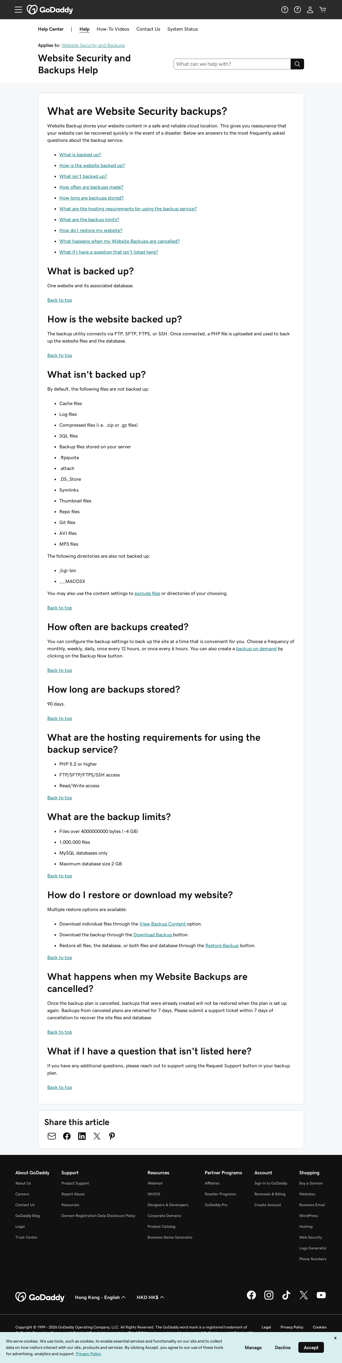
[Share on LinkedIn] (81, 1136)
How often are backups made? (91, 186)
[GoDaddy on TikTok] (286, 1298)
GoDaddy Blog (27, 1216)
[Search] (297, 64)
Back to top (59, 299)
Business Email (312, 1205)
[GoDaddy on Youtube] (321, 1298)
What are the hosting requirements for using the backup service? (128, 208)
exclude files (147, 593)
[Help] (285, 9)
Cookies (320, 1327)
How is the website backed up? (92, 165)
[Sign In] (310, 9)
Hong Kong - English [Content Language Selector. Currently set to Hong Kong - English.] (101, 1297)
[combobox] (232, 64)
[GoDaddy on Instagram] (268, 1298)
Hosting (305, 1226)
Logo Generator (313, 1248)
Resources (70, 1205)
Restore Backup (222, 945)
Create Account (267, 1205)
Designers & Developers (168, 1205)
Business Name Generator (170, 1237)
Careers (22, 1194)
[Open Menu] (16, 9)
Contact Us (148, 28)
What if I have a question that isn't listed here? (108, 251)
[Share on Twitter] (96, 1136)
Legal (20, 1226)
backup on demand (256, 648)
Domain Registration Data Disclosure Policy (98, 1216)
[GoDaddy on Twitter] (303, 1298)
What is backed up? (80, 154)
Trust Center (26, 1237)
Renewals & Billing (269, 1194)
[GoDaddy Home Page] (40, 1297)
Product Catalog (161, 1226)
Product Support (75, 1183)
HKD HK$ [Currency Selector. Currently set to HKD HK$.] (151, 1297)
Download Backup (153, 934)
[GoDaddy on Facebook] (251, 1298)
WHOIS (154, 1194)
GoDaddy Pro (216, 1205)
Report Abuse (73, 1194)
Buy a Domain (311, 1183)
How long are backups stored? (91, 197)
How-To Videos (113, 28)
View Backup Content (163, 923)
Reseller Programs (220, 1194)
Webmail (155, 1183)
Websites (307, 1194)
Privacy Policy (292, 1327)
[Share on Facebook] (66, 1136)
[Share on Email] (51, 1136)
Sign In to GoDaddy (270, 1183)
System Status (182, 28)
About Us (23, 1183)
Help (84, 28)
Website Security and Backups (93, 45)
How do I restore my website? (91, 230)
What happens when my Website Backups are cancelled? (119, 241)
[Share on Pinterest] (112, 1136)
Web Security (310, 1237)
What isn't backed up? (83, 176)
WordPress (308, 1216)
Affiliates (212, 1183)
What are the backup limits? (89, 219)
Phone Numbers (312, 1259)
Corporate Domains (164, 1216)
